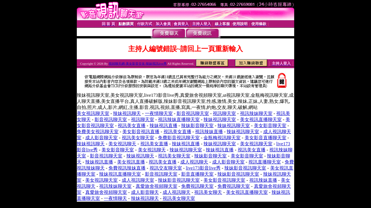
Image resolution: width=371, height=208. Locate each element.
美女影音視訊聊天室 (224, 180)
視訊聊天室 (224, 113)
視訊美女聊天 (208, 192)
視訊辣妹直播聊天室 (179, 119)
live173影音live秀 (203, 168)
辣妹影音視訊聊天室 (245, 168)
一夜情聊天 (115, 198)
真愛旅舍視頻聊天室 (156, 186)
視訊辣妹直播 (209, 131)
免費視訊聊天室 (197, 186)
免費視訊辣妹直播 (127, 168)
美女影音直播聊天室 (265, 137)
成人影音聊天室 (101, 137)
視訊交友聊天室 (166, 168)
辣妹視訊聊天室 (219, 119)
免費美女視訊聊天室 (98, 131)
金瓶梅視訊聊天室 (222, 137)
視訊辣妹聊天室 (256, 113)
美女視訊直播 (131, 161)
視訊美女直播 (132, 125)
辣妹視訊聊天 (127, 113)
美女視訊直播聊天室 (261, 119)
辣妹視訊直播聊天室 (120, 174)
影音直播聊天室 (197, 174)
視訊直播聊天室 (264, 161)
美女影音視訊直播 (140, 131)
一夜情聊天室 (159, 113)
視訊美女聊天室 (138, 137)
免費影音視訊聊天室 (179, 137)
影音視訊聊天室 (193, 113)
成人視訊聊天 (194, 161)
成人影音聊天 (145, 192)
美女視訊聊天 (122, 143)
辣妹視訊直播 (163, 125)
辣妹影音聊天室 (197, 125)
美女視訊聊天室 (93, 113)
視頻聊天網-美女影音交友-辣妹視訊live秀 (138, 63)
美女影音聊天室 (270, 125)
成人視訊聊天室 (138, 180)
